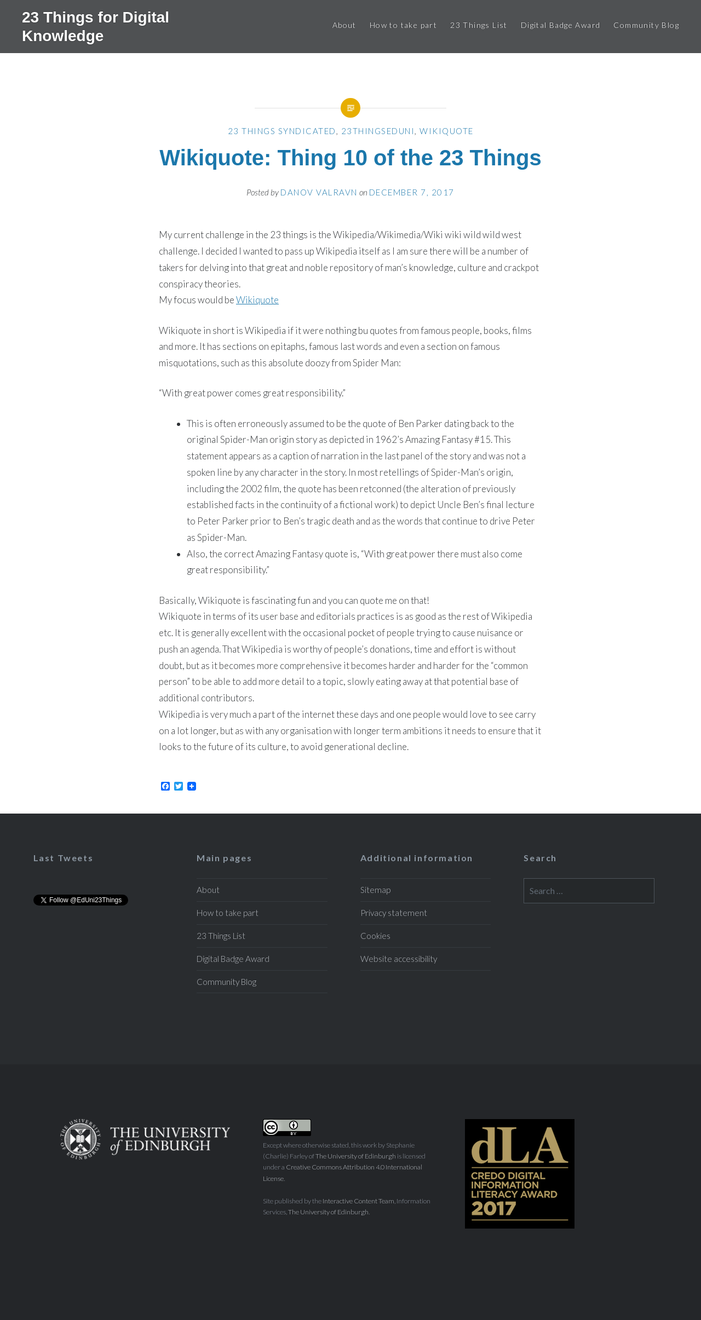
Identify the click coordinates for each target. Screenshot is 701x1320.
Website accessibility (398, 959)
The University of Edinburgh (355, 1156)
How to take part (403, 25)
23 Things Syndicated (282, 131)
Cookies (375, 936)
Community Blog (646, 25)
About (344, 25)
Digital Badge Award (561, 25)
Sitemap (375, 890)
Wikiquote (447, 131)
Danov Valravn (319, 192)
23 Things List (479, 25)
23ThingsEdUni (378, 131)
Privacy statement (393, 913)
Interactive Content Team (358, 1201)
